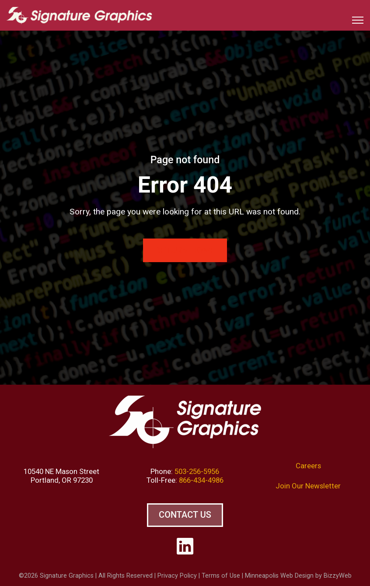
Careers (308, 465)
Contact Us (185, 514)
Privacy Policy (177, 575)
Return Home (185, 250)
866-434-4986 (201, 480)
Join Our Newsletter (308, 485)
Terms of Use (221, 575)
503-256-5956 (197, 471)
